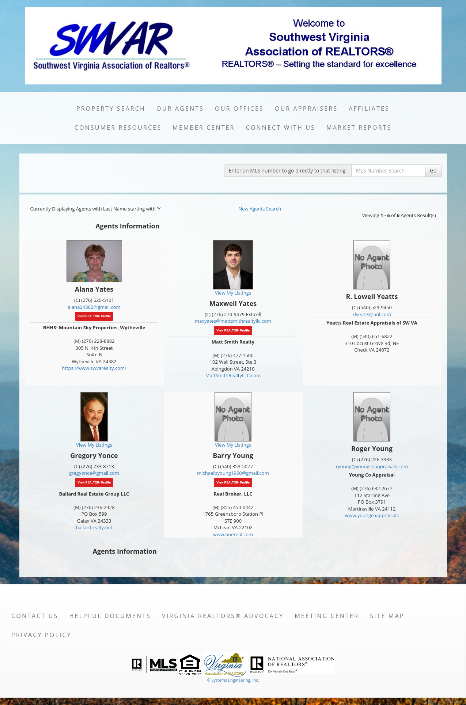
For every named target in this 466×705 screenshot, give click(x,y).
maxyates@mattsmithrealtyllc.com (233, 321)
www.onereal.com (233, 534)
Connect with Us (280, 128)
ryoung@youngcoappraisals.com (372, 466)
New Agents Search (260, 208)
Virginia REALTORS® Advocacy (223, 616)
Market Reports (358, 128)
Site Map (387, 616)
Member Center (204, 128)
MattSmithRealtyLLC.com (233, 375)
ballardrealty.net (94, 527)
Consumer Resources (118, 128)
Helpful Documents (110, 616)
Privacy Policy (41, 635)
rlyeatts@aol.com (372, 314)
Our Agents (180, 109)
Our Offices (239, 109)
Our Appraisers (306, 109)
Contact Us (34, 616)
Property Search (110, 109)
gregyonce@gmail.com (94, 473)
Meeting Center (327, 616)
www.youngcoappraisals (372, 515)
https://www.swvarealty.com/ (94, 368)
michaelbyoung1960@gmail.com (233, 473)
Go (433, 170)
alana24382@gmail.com (94, 307)
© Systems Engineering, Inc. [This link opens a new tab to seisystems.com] (233, 680)
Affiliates (369, 109)
